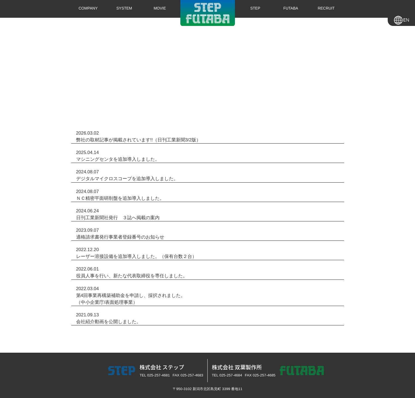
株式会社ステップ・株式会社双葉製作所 (207, 13)
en (401, 19)
